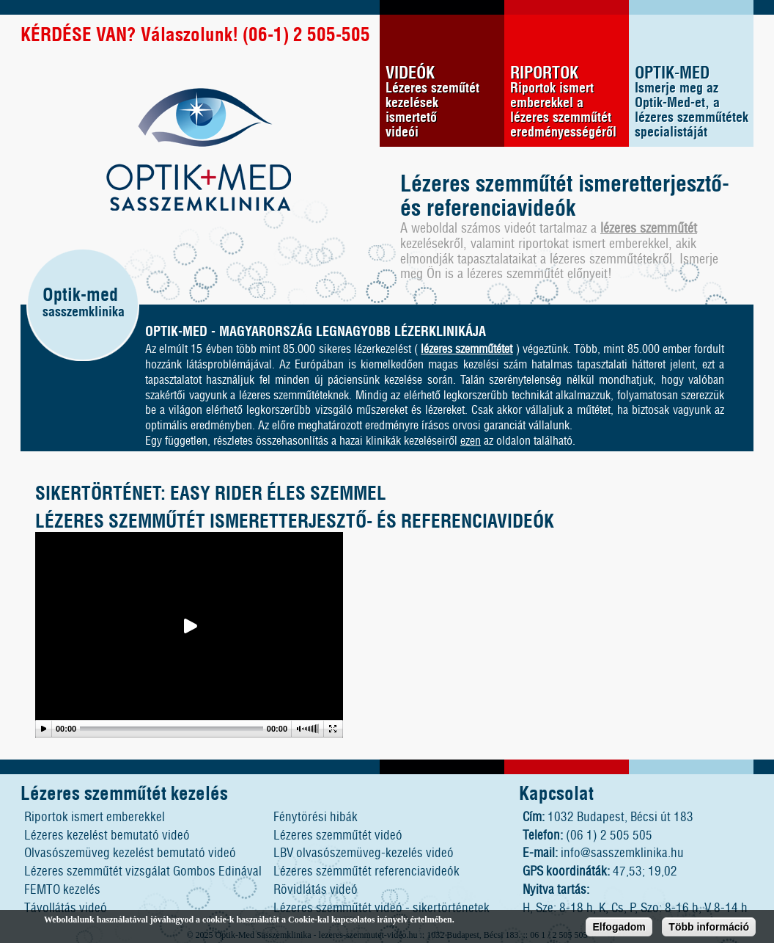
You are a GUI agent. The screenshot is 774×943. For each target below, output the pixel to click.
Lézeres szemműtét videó (337, 835)
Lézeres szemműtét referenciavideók (366, 871)
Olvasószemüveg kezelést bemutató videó (130, 853)
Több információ (708, 928)
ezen (470, 441)
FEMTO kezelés (62, 890)
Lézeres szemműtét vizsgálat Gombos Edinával (143, 871)
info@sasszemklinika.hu (622, 853)
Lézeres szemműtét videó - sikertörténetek (381, 908)
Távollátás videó (65, 908)
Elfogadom (618, 928)
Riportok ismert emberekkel (94, 817)
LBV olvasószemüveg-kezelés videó (363, 853)
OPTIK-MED (694, 102)
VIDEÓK (445, 102)
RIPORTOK (569, 102)
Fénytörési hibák (315, 817)
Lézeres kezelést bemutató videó (107, 835)
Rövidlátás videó (315, 890)
